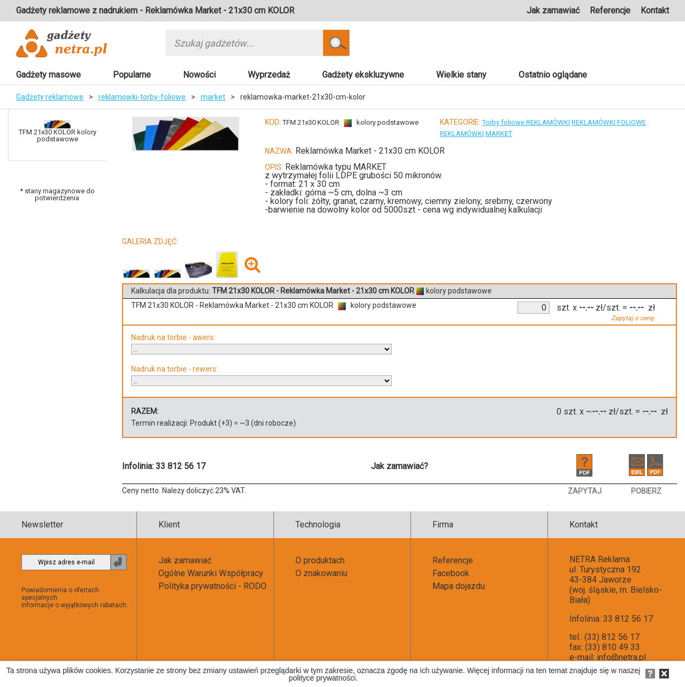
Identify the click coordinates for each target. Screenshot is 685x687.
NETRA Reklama (599, 559)
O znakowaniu (321, 573)
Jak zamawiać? (399, 466)
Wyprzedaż (269, 75)
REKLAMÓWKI (462, 134)
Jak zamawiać (553, 10)
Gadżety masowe (48, 75)
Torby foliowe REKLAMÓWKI (526, 122)
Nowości (199, 75)
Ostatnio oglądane (553, 75)
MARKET (498, 134)
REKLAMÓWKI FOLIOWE (609, 122)
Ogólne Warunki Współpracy (210, 573)
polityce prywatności (321, 678)
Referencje (610, 10)
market (213, 97)
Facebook (450, 573)
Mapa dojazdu (458, 586)
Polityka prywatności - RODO (212, 586)
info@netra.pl (621, 657)
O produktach (320, 560)
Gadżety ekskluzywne (363, 75)
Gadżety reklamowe (49, 97)
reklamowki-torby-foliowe (142, 97)
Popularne (132, 75)
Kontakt (655, 10)
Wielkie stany (461, 75)
